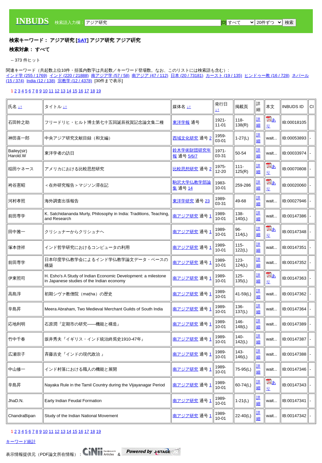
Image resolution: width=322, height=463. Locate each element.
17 (86, 90)
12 (57, 90)
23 (207, 200)
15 (74, 90)
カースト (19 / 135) (224, 75)
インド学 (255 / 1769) (26, 75)
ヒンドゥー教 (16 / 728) (266, 75)
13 (63, 90)
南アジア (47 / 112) (150, 75)
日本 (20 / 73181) (187, 75)
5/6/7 (193, 156)
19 (98, 90)
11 (51, 90)
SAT (82, 40)
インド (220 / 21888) (69, 75)
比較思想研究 (185, 168)
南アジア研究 (185, 215)
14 (68, 90)
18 (92, 90)
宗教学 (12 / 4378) (75, 80)
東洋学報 (181, 122)
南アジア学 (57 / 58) (110, 75)
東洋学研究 (183, 200)
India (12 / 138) (41, 80)
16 (80, 90)
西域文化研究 (185, 138)
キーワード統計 (21, 441)
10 (45, 90)
